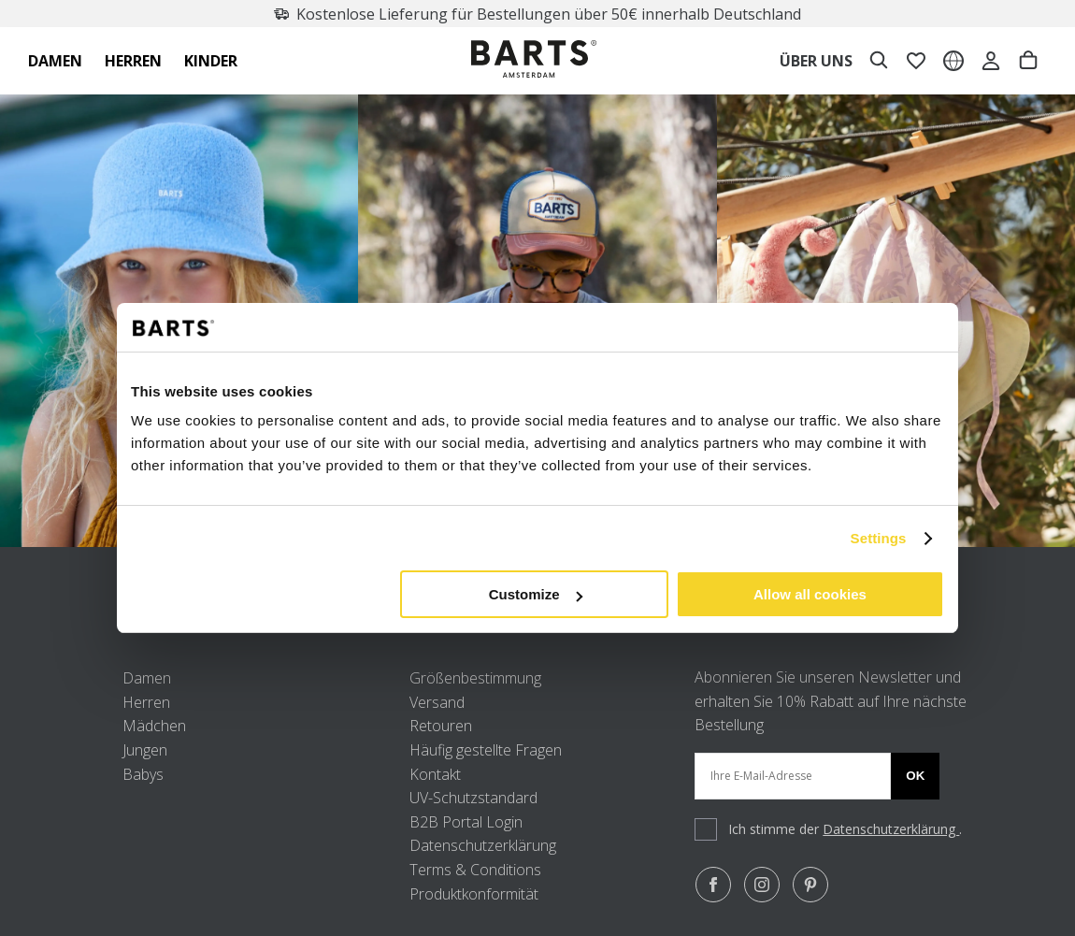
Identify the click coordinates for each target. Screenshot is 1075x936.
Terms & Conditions (475, 869)
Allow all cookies (810, 594)
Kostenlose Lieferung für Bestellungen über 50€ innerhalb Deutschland (540, 14)
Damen (146, 678)
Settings (879, 538)
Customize (535, 594)
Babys (143, 774)
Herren (146, 702)
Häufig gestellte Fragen (485, 750)
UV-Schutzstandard (473, 797)
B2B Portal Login (466, 822)
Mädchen (154, 725)
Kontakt (435, 774)
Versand (437, 702)
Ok (915, 776)
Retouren (440, 725)
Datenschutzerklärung (482, 845)
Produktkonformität (473, 894)
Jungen (144, 750)
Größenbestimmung (475, 678)
